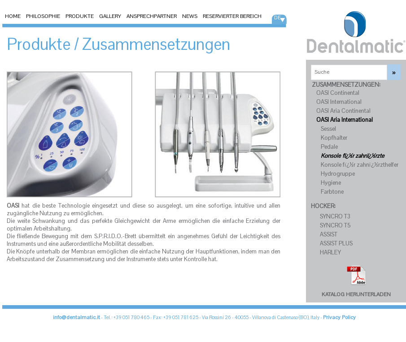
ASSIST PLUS (336, 243)
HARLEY (330, 252)
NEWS (189, 16)
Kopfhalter (334, 138)
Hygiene (331, 183)
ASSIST (328, 234)
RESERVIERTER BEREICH (232, 16)
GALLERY (110, 16)
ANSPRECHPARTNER (152, 16)
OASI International (339, 102)
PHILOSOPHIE (43, 16)
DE (277, 17)
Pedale (329, 147)
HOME (13, 16)
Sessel (328, 129)
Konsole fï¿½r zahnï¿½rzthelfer (359, 165)
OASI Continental (337, 93)
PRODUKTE (79, 16)
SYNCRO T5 (335, 225)
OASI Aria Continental (343, 111)
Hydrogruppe (338, 174)
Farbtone (332, 191)
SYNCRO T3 (335, 216)
